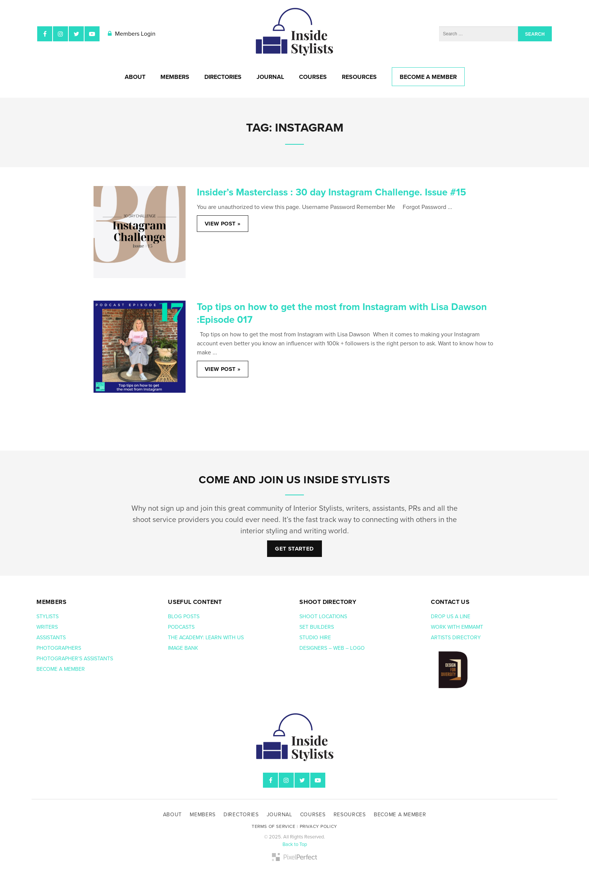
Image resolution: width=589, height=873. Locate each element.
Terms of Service (274, 826)
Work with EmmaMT (458, 627)
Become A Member (428, 77)
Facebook (44, 33)
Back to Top (294, 844)
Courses (313, 77)
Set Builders (317, 627)
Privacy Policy (318, 826)
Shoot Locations (324, 616)
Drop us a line (451, 616)
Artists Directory (456, 637)
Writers (47, 627)
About (135, 77)
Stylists (47, 616)
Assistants (51, 637)
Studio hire (315, 637)
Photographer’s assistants (75, 658)
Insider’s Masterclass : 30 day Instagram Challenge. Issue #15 (331, 192)
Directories (223, 77)
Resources (359, 77)
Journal (270, 77)
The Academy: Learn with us (206, 637)
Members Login (132, 34)
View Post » (222, 223)
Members (174, 77)
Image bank (183, 648)
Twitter (76, 33)
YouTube (92, 33)
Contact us (450, 602)
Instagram (60, 33)
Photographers (58, 648)
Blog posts (184, 616)
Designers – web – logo (332, 648)
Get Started (294, 548)
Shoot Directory (327, 602)
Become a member (61, 669)
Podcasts (182, 627)
